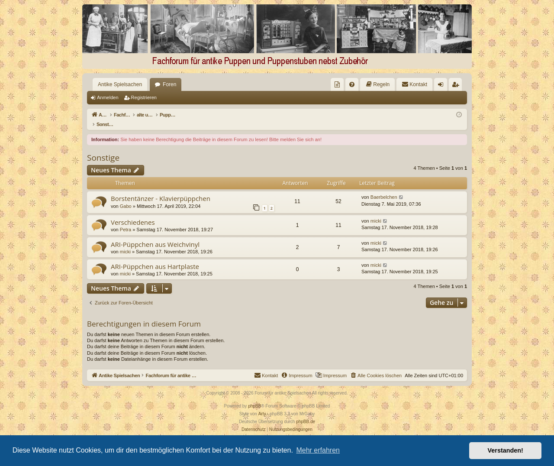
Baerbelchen (383, 188)
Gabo (126, 197)
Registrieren (144, 97)
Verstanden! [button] (505, 450)
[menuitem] (337, 84)
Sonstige (103, 148)
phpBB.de (305, 412)
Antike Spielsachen (120, 84)
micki (375, 211)
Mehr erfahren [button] (318, 450)
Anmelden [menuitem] (442, 86)
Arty (262, 404)
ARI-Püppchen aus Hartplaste (155, 257)
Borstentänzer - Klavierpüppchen (160, 189)
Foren (169, 84)
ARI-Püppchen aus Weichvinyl (155, 235)
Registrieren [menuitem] (457, 86)
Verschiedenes (133, 213)
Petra (125, 220)
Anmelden (108, 97)
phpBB (254, 397)
